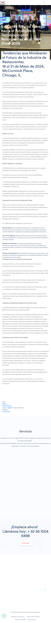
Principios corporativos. (18, 616)
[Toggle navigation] (44, 2)
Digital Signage (6, 405)
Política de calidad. (21, 619)
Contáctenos (25, 543)
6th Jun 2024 (5, 21)
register (10, 407)
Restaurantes (6, 411)
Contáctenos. (32, 619)
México (4, 404)
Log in (4, 407)
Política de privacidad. (33, 616)
